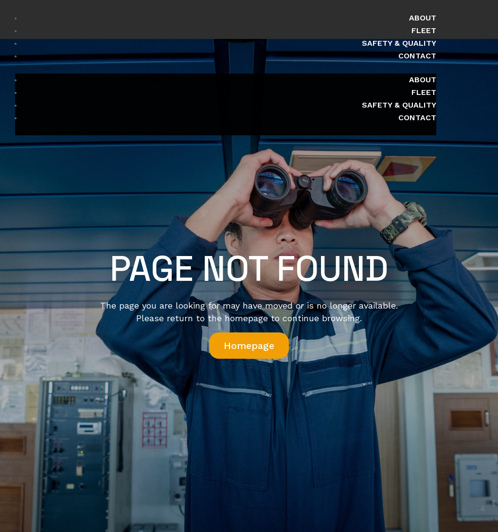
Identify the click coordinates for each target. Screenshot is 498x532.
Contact (417, 55)
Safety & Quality (399, 43)
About (422, 17)
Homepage (249, 345)
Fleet (423, 30)
